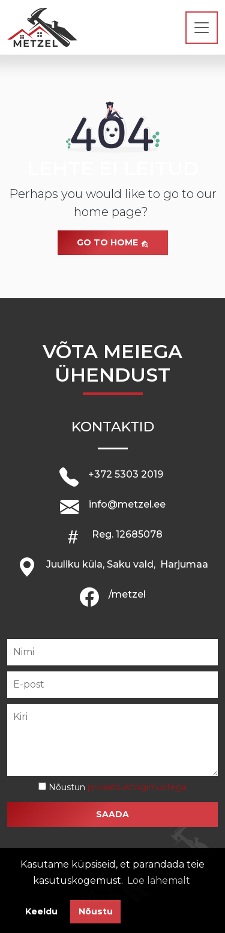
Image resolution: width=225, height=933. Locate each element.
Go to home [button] (113, 242)
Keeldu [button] (41, 911)
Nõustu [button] (96, 911)
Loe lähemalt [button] (158, 880)
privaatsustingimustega (137, 787)
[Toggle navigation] (201, 27)
